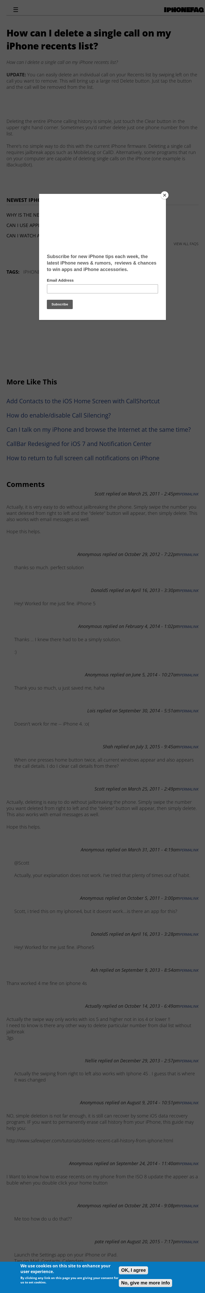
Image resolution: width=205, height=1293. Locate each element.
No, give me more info (145, 1282)
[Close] (165, 195)
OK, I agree (133, 1270)
